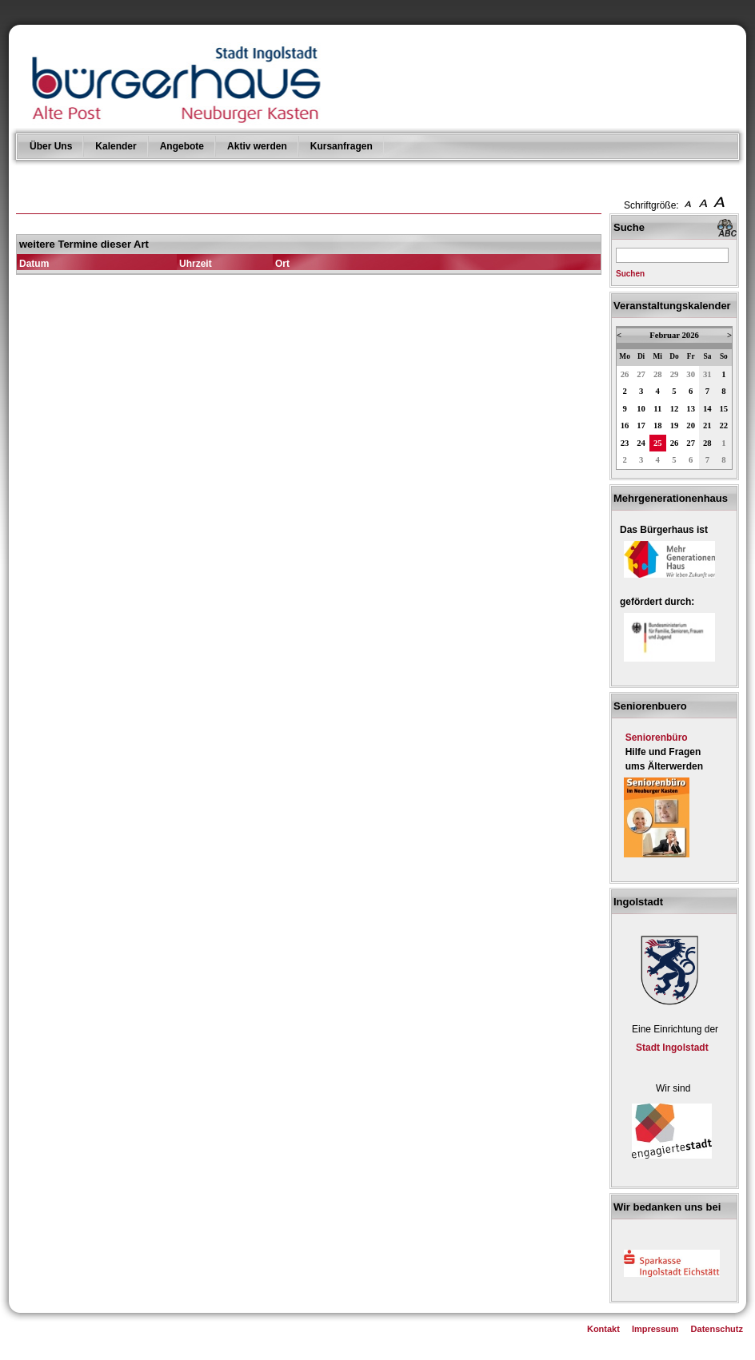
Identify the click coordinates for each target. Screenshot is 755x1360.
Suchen (630, 273)
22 (724, 425)
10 (641, 408)
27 (641, 374)
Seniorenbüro (656, 737)
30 (690, 374)
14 (707, 408)
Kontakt (603, 1329)
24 (641, 443)
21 (707, 425)
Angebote (182, 146)
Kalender (115, 146)
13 (690, 408)
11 (657, 408)
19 (674, 425)
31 (707, 374)
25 (657, 443)
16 (625, 425)
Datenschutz (717, 1329)
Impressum (655, 1329)
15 (724, 408)
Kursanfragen (341, 146)
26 (625, 374)
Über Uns (51, 146)
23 (625, 443)
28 (657, 374)
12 (674, 408)
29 (674, 374)
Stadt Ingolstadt (672, 1047)
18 (657, 425)
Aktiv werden (257, 146)
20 (690, 425)
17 (641, 425)
